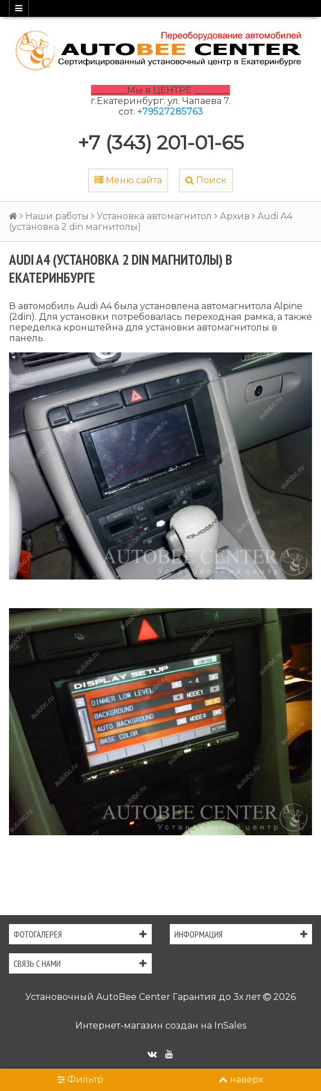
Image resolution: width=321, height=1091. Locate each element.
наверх (241, 1079)
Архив (235, 216)
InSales (230, 1025)
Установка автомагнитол (154, 216)
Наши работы (57, 216)
